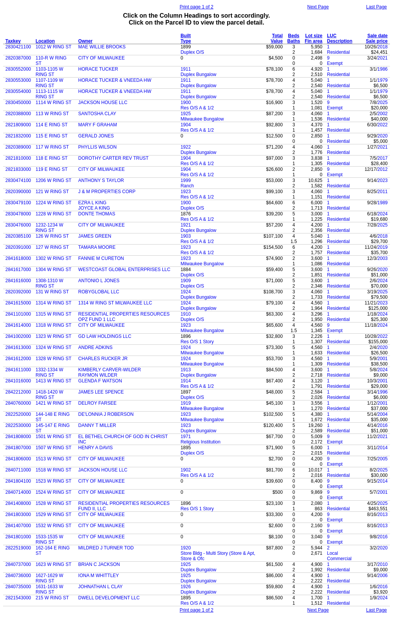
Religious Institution (200, 442)
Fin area (313, 41)
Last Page (376, 7)
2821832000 (18, 136)
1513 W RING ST (53, 459)
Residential (338, 52)
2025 (382, 102)
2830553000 (18, 80)
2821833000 (18, 169)
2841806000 (18, 459)
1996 (382, 392)
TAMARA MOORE (97, 247)
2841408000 (18, 503)
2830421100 (18, 47)
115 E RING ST (52, 136)
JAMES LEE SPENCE (101, 392)
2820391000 (18, 247)
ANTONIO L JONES (98, 280)
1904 (185, 124)
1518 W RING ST (53, 470)
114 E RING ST (52, 124)
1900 (185, 102)
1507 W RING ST (53, 447)
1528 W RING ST (53, 503)
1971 (185, 436)
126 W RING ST (52, 236)
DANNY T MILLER (97, 425)
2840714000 (18, 492)
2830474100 (18, 180)
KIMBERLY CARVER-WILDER (109, 369)
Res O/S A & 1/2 (197, 108)
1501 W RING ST (53, 436)
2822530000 (18, 425)
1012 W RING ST (53, 47)
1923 (185, 191)
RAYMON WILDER (97, 375)
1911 (185, 69)
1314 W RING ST (53, 303)
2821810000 (18, 158)
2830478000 (18, 214)
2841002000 (18, 336)
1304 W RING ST (53, 269)
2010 (382, 564)
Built (185, 35)
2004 (382, 414)
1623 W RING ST (53, 564)
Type (185, 41)
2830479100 (18, 202)
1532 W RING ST (53, 525)
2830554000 (18, 91)
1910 (185, 314)
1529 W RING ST (53, 514)
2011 (382, 191)
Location (45, 41)
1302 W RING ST (53, 258)
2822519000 (18, 548)
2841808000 (18, 436)
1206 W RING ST (53, 180)
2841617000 (18, 269)
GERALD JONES (96, 136)
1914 (185, 381)
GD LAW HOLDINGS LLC (104, 336)
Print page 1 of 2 (196, 7)
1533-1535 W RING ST (49, 539)
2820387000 (18, 58)
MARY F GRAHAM (97, 124)
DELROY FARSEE (97, 403)
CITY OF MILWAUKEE (101, 58)
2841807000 (18, 447)
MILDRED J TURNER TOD (106, 548)
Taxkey (13, 41)
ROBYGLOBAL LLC (98, 291)
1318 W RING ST (53, 325)
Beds (293, 35)
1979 (382, 80)
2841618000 (18, 258)
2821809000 (18, 124)
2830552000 (18, 69)
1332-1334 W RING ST (49, 372)
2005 (382, 459)
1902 (185, 470)
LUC (332, 35)
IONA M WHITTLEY (98, 575)
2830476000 (18, 225)
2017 (382, 158)
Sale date (377, 35)
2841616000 (18, 280)
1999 (185, 180)
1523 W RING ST (53, 481)
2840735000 (18, 586)
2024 (382, 214)
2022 (382, 124)
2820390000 (18, 191)
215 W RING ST (52, 597)
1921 (185, 225)
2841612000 (18, 358)
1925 (185, 113)
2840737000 (18, 564)
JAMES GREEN (94, 236)
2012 (382, 169)
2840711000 (18, 470)
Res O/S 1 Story (197, 341)
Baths (293, 41)
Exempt (335, 63)
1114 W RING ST (53, 102)
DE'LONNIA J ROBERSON (106, 414)
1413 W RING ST (53, 381)
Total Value (276, 38)
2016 (382, 425)
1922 (185, 147)
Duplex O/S (192, 52)
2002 (382, 113)
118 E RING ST (52, 158)
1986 (382, 69)
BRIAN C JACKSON (99, 564)
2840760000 (18, 403)
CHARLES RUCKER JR (103, 358)
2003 (382, 258)
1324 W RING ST (53, 347)
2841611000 (18, 369)
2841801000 (18, 536)
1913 (185, 369)
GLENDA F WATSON (100, 381)
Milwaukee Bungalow (202, 119)
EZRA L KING (92, 202)
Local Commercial (339, 556)
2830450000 (18, 102)
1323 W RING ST (53, 336)
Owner (85, 41)
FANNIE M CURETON (101, 258)
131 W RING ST (52, 291)
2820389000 (18, 147)
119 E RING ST (52, 169)
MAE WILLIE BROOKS (101, 47)
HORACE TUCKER (98, 69)
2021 (382, 58)
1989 (382, 202)
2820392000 (18, 291)
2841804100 (18, 481)
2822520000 (18, 414)
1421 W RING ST (53, 403)
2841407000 (18, 525)
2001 (382, 358)
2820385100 (18, 236)
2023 (382, 180)
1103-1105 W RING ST (49, 71)
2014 (382, 447)
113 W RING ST (52, 113)
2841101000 (18, 314)
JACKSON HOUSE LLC (102, 102)
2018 (382, 47)
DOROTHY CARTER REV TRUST (113, 158)
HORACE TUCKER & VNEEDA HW (114, 80)
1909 (185, 280)
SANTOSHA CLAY (97, 113)
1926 (185, 586)
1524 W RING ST (53, 492)
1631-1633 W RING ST (49, 589)
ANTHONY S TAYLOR (101, 180)
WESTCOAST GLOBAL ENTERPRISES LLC (124, 269)
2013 (382, 514)
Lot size (313, 35)
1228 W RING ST (53, 214)
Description (339, 41)
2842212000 (18, 392)
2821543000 (18, 597)
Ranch (187, 186)
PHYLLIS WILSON (97, 147)
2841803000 (18, 514)
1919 (185, 403)
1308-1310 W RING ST (49, 283)
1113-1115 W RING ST (49, 94)
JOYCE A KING (94, 208)
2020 (382, 136)
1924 (185, 291)
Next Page (318, 7)
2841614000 (18, 325)
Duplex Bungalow (198, 74)
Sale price (377, 41)
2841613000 (18, 347)
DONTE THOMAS (96, 214)
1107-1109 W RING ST (49, 83)
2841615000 (18, 303)
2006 (382, 575)
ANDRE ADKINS (95, 347)
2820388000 (18, 113)
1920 (185, 548)
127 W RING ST (52, 247)
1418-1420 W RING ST (49, 394)
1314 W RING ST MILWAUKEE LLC (115, 303)
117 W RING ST (52, 147)
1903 (185, 236)
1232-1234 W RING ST (49, 227)
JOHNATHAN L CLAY (100, 586)
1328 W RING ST (53, 358)
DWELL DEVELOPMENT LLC (109, 597)
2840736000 (18, 575)
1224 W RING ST (53, 202)
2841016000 (18, 381)
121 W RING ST (52, 191)
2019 (382, 247)
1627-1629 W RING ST (49, 578)
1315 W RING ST (53, 314)
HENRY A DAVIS (95, 447)
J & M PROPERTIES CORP (106, 191)
